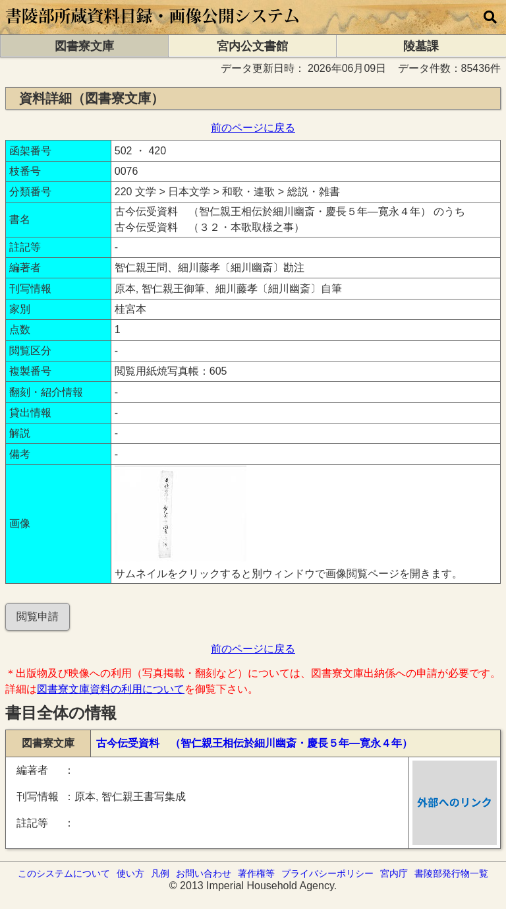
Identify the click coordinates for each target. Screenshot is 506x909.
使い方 (130, 873)
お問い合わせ (203, 873)
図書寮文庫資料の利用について (110, 689)
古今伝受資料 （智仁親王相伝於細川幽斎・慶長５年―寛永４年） (254, 743)
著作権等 (256, 873)
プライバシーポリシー (327, 873)
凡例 (160, 873)
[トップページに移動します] (153, 28)
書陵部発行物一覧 (451, 873)
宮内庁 (394, 873)
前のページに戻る (253, 127)
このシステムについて (64, 873)
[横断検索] (490, 17)
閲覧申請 (37, 616)
